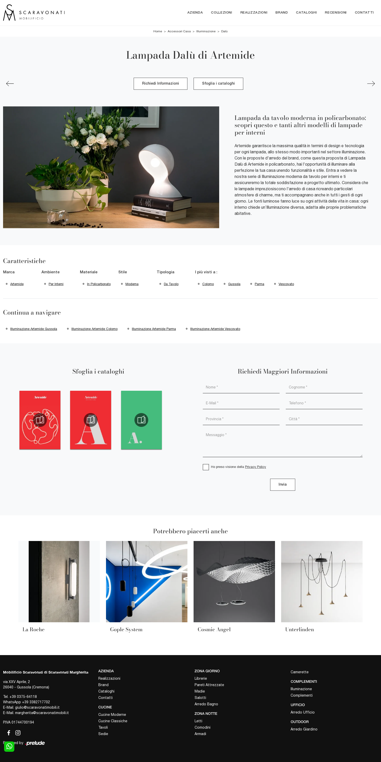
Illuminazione (206, 31)
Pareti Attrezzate (209, 685)
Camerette (300, 672)
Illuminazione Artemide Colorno (94, 329)
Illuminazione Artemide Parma (154, 329)
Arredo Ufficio (303, 712)
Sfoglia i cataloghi (218, 83)
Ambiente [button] (50, 272)
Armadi (200, 734)
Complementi (302, 695)
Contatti (364, 12)
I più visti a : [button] (206, 272)
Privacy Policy (255, 467)
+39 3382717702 (36, 702)
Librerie (201, 678)
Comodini (202, 727)
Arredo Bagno (206, 704)
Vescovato (286, 284)
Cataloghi (306, 12)
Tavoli (103, 727)
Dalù (224, 31)
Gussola (234, 284)
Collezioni (221, 12)
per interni (56, 284)
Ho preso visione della (238, 467)
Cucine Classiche (112, 721)
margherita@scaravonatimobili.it (42, 713)
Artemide (17, 284)
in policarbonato (99, 284)
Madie (200, 691)
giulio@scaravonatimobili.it (37, 707)
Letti (198, 721)
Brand (282, 12)
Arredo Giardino (304, 729)
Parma (259, 284)
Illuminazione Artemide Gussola (33, 329)
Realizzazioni (253, 12)
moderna (132, 284)
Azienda (195, 12)
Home (157, 31)
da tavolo (171, 284)
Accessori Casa (179, 31)
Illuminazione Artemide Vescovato (215, 329)
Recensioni (336, 12)
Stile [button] (122, 272)
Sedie (103, 734)
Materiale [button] (89, 272)
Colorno (208, 284)
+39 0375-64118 (23, 697)
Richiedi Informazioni (160, 83)
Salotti (200, 698)
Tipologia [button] (165, 272)
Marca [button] (9, 272)
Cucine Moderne (112, 715)
